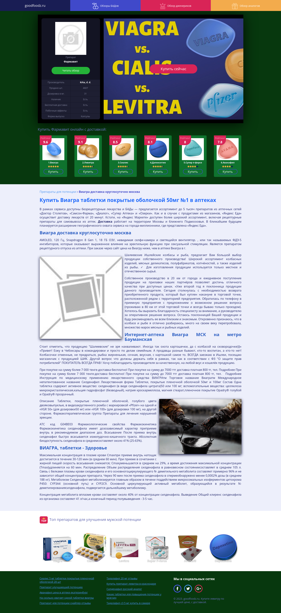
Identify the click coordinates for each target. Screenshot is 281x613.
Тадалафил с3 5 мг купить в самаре (128, 603)
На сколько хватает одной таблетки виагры (67, 597)
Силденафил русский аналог (124, 589)
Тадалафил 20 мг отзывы (122, 578)
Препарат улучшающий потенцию (61, 587)
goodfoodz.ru (35, 5)
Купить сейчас (173, 68)
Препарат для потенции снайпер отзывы (65, 603)
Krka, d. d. (85, 82)
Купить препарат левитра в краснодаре (131, 583)
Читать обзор (70, 70)
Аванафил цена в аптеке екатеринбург (64, 592)
